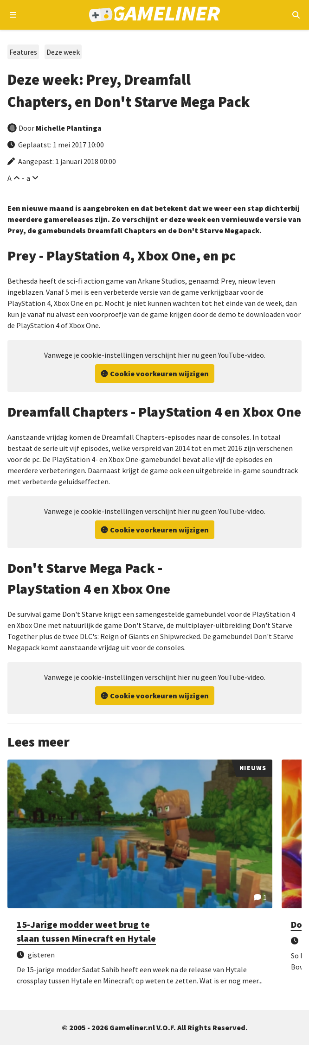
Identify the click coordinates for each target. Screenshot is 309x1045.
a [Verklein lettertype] (28, 178)
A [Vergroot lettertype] (9, 178)
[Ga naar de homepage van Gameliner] (154, 15)
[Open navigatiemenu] (13, 14)
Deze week (63, 52)
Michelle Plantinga (69, 128)
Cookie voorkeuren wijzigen (159, 373)
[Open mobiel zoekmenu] (296, 14)
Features (23, 52)
